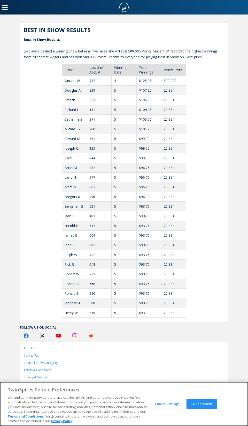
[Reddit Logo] (91, 335)
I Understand (201, 404)
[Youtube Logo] (58, 335)
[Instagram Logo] (74, 335)
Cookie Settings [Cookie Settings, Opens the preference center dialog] (167, 404)
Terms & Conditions (37, 370)
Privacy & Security (36, 377)
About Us (30, 348)
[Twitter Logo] (42, 335)
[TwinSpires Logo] (124, 7)
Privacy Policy (61, 421)
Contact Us (31, 355)
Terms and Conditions (26, 416)
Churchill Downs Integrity (41, 363)
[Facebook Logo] (26, 335)
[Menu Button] (5, 7)
